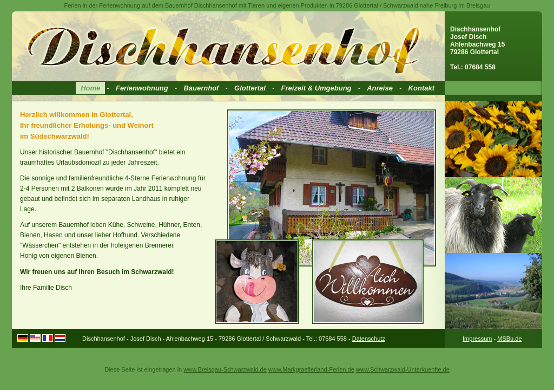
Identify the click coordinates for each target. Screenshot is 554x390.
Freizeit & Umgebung (316, 88)
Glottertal (250, 88)
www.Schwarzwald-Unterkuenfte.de (403, 369)
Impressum (477, 338)
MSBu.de (509, 338)
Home (90, 88)
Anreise (380, 88)
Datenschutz (368, 338)
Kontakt (421, 88)
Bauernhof (201, 88)
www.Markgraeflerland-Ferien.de (311, 369)
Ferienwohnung (142, 88)
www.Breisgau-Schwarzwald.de (224, 369)
